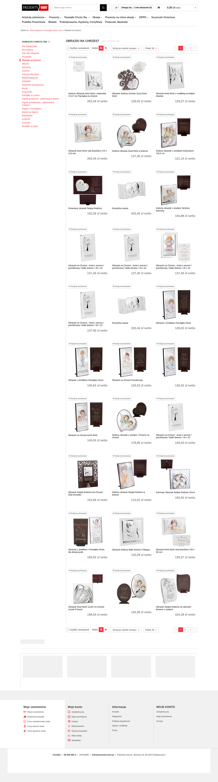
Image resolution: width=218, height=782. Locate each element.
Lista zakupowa (143, 7)
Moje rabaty (77, 736)
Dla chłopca (27, 50)
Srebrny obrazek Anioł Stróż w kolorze (130, 151)
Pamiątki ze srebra (31, 95)
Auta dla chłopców (30, 53)
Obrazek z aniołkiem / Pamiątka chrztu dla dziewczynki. (86, 550)
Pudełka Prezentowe (33, 22)
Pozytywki (26, 57)
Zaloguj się (126, 7)
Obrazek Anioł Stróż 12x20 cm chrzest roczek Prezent (86, 608)
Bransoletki (27, 115)
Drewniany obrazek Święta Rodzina (85, 208)
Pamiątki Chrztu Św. (75, 17)
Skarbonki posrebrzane (33, 85)
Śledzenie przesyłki (35, 717)
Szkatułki (26, 81)
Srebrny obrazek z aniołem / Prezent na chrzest (130, 436)
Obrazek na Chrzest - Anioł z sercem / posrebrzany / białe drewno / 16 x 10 (86, 266)
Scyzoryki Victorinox (163, 17)
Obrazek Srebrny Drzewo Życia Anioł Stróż (129, 94)
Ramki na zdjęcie (30, 112)
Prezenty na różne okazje (119, 17)
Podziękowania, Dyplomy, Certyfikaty (81, 22)
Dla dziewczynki (29, 46)
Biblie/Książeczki (30, 78)
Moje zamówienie (34, 706)
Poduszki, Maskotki (116, 22)
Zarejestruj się (78, 712)
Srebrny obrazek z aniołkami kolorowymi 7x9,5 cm (175, 152)
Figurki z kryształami (31, 108)
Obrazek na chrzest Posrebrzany (127, 380)
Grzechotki (27, 92)
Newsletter (76, 740)
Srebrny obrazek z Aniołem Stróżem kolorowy (173, 209)
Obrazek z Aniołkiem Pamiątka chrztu (173, 323)
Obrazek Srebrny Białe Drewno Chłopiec (131, 549)
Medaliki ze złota (30, 126)
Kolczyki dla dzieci (30, 74)
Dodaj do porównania (78, 57)
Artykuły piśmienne (33, 17)
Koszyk (75, 721)
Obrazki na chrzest (31, 60)
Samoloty (26, 67)
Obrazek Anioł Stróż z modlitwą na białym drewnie (175, 94)
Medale (52, 22)
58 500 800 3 (70, 755)
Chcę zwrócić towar (35, 726)
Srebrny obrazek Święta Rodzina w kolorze (128, 493)
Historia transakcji (79, 731)
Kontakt (57, 755)
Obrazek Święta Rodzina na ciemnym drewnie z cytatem (173, 608)
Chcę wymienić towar (36, 731)
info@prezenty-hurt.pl (103, 755)
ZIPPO (142, 17)
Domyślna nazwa (120, 208)
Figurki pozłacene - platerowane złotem (40, 99)
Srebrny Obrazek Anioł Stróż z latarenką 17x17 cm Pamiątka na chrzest (87, 94)
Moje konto (75, 706)
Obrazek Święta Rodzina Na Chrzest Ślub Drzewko (85, 493)
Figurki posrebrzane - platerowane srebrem (38, 103)
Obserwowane (78, 726)
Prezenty (54, 17)
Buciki (25, 88)
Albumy (25, 63)
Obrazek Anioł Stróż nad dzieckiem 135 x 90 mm (175, 550)
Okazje (96, 17)
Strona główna (36, 30)
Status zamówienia (35, 712)
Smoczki (26, 122)
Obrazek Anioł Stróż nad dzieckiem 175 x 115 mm (87, 152)
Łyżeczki (26, 119)
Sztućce (26, 71)
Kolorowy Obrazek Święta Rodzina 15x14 (175, 492)
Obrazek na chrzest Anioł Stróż (82, 435)
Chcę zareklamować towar (38, 721)
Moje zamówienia (79, 717)
